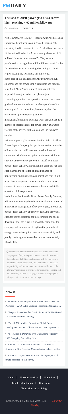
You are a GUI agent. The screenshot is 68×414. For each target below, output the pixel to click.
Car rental (44, 383)
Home (11, 377)
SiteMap (35, 405)
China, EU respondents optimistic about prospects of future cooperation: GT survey (31, 357)
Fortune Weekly (29, 377)
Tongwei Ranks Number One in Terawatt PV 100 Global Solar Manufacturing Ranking (33, 314)
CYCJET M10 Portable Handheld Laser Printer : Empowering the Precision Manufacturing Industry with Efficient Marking (31, 347)
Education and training (34, 388)
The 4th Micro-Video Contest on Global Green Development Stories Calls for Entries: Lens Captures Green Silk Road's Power (33, 326)
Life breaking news (22, 383)
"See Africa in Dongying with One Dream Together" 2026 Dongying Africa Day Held (31, 335)
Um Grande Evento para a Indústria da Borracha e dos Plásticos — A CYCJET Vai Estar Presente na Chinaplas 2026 (32, 304)
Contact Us (56, 401)
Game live (49, 377)
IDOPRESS (27, 28)
